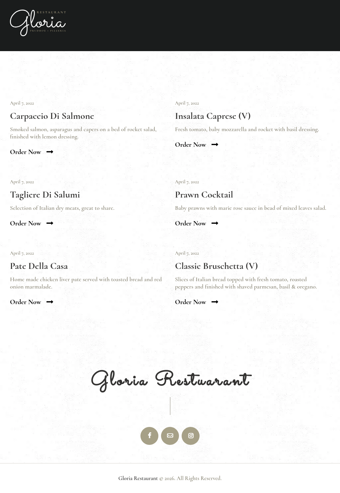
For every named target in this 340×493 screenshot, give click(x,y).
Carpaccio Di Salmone (52, 116)
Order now (25, 152)
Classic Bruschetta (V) (216, 266)
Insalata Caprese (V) (213, 116)
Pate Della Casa (39, 266)
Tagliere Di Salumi (45, 194)
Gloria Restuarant (170, 381)
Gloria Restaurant (138, 478)
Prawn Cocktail (204, 194)
